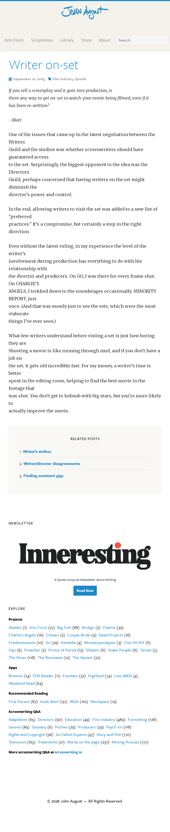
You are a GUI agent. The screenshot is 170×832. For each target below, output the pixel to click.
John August (85, 11)
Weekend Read (21, 683)
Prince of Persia (62, 650)
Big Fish (64, 627)
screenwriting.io (68, 752)
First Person (19, 701)
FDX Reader (43, 676)
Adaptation (18, 719)
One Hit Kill (134, 642)
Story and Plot (109, 734)
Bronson (16, 676)
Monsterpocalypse (99, 642)
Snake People (119, 650)
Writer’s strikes (37, 451)
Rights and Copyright (27, 734)
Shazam (92, 650)
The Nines (17, 657)
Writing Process (125, 742)
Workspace (99, 701)
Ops (12, 650)
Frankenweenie (22, 642)
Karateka (68, 642)
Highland (96, 676)
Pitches (61, 727)
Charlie (109, 627)
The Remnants (50, 657)
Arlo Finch (38, 627)
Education (73, 719)
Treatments (47, 742)
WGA (74, 701)
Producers (87, 727)
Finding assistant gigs (43, 475)
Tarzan (145, 650)
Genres (15, 727)
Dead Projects (111, 635)
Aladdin (15, 627)
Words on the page (83, 742)
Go (47, 642)
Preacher (32, 650)
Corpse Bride (78, 635)
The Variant (82, 657)
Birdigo (88, 627)
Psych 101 (114, 727)
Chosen (52, 635)
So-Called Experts (71, 734)
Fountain (70, 676)
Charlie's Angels (22, 635)
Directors (46, 719)
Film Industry (63, 79)
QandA (80, 79)
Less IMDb (123, 676)
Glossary (39, 727)
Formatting (137, 719)
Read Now (85, 590)
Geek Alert (49, 701)
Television (17, 742)
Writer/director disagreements (51, 463)
